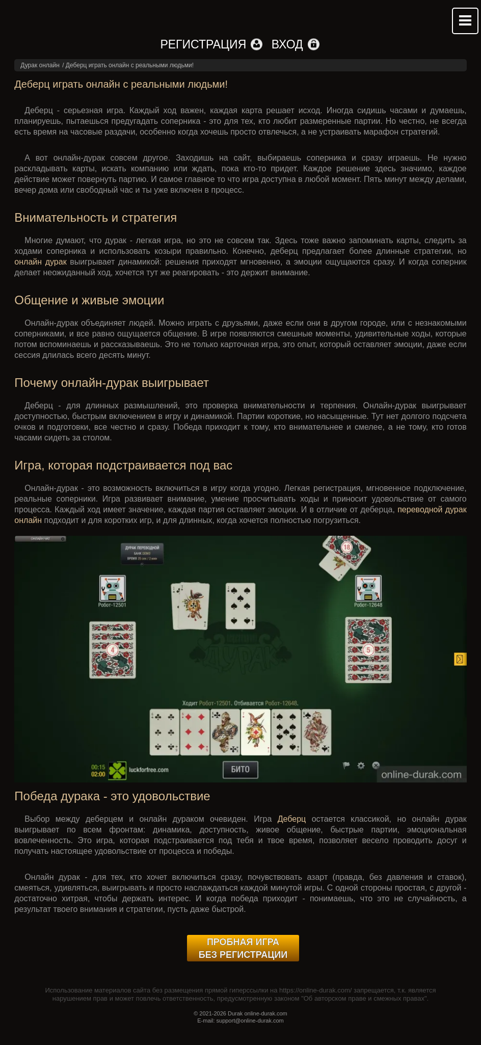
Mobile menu (465, 21)
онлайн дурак (40, 261)
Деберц (292, 819)
